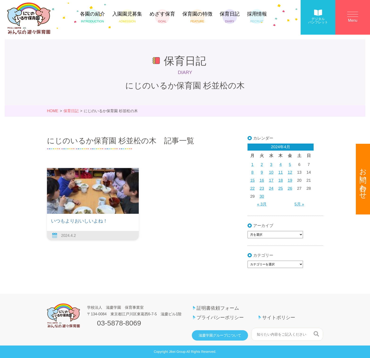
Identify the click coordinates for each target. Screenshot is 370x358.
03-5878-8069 (119, 323)
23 (262, 188)
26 (290, 188)
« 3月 (262, 204)
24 (271, 188)
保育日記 (230, 17)
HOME (52, 111)
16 (262, 180)
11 (280, 172)
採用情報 (257, 17)
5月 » (299, 204)
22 (252, 188)
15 (252, 180)
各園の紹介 (92, 17)
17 (271, 180)
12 (290, 172)
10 (271, 172)
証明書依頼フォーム (218, 308)
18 (280, 180)
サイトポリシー (278, 317)
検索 (316, 334)
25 (280, 188)
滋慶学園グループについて (220, 335)
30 (262, 196)
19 (290, 180)
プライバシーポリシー (220, 317)
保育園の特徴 (197, 17)
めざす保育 (162, 17)
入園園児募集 (127, 17)
